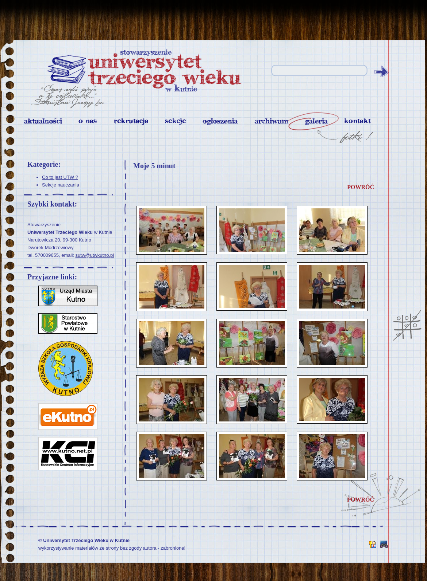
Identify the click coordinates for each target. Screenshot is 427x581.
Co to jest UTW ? (60, 177)
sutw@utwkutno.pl (95, 255)
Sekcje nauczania (60, 185)
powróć (360, 187)
